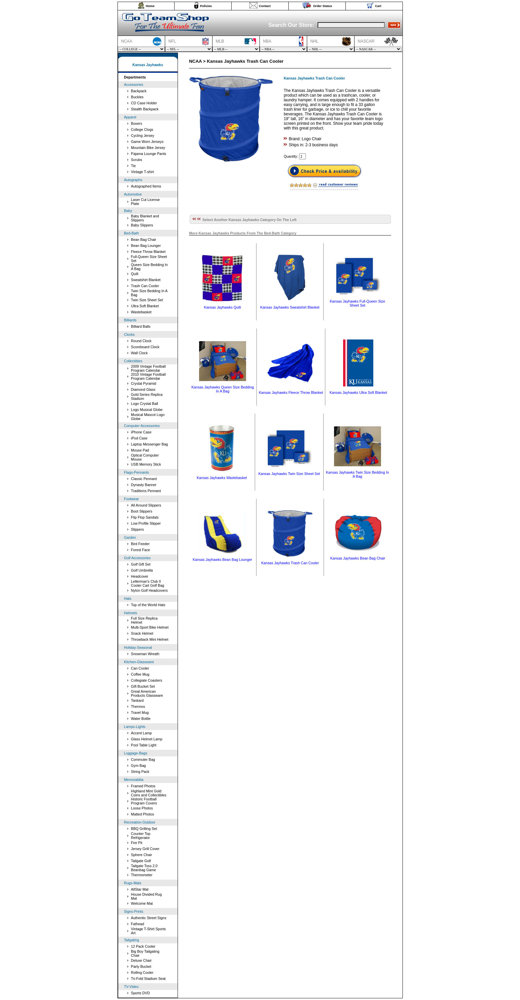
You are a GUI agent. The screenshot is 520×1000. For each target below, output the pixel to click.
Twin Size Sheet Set (147, 300)
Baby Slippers (142, 225)
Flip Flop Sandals (144, 517)
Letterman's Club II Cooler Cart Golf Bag (147, 583)
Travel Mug (140, 712)
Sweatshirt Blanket (145, 280)
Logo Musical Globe (146, 410)
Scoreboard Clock (145, 347)
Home (150, 6)
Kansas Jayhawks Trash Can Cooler (290, 563)
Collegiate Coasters (146, 680)
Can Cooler (140, 668)
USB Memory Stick (146, 464)
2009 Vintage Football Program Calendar (148, 368)
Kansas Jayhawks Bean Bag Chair (357, 558)
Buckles (137, 97)
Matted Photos (142, 814)
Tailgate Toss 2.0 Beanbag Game (144, 868)
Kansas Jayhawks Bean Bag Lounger (222, 560)
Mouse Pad (140, 450)
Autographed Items (146, 186)
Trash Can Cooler (145, 286)
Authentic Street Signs (148, 918)
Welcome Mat (142, 903)
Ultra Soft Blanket (145, 306)
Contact (265, 6)
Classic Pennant (144, 479)
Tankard (137, 700)
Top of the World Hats (148, 605)
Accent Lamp (141, 733)
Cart (378, 6)
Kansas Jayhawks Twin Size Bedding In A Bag (357, 474)
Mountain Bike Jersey (148, 148)
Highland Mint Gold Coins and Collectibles (148, 793)
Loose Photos (142, 808)
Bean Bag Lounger (146, 246)
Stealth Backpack (144, 109)
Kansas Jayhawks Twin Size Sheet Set (289, 474)
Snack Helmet (142, 633)
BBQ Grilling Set (144, 829)
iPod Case (139, 438)
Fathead (137, 924)
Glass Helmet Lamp (146, 739)
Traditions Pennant (146, 491)
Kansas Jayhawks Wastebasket (222, 478)
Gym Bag (138, 766)
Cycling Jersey (142, 136)
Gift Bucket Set (143, 686)
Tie (133, 166)
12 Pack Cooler (143, 946)
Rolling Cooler (142, 972)
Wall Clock (139, 353)
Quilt (134, 274)
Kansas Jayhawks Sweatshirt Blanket (290, 307)
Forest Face (140, 550)
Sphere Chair (141, 855)
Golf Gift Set (140, 564)
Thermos (138, 706)
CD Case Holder (144, 103)
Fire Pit (136, 843)
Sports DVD (140, 993)
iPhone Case (141, 432)
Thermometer (141, 875)
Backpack (138, 91)
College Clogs (142, 129)
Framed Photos (143, 786)
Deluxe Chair (141, 960)
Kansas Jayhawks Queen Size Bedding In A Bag (222, 389)
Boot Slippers (141, 511)
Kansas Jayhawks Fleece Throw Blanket (291, 392)
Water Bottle (140, 719)
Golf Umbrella (142, 570)
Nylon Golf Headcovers (149, 590)
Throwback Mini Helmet (149, 639)
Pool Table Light (143, 745)
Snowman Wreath (145, 654)
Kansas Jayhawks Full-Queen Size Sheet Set (357, 303)
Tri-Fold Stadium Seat (148, 979)
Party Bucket (141, 966)
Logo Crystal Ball (144, 404)
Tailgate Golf (141, 861)
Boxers (136, 123)
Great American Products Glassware (147, 693)
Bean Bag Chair (143, 240)
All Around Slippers (146, 505)
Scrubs (136, 160)
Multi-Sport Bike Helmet (150, 627)
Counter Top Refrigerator (140, 836)
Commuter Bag (143, 759)
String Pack (140, 772)
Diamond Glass (143, 389)
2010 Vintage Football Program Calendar (148, 376)
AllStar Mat (139, 889)
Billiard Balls (140, 326)
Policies (206, 6)
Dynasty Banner (143, 485)
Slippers (137, 529)
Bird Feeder (140, 544)
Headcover (139, 576)
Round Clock (141, 341)
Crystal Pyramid (143, 383)
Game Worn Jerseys (147, 142)
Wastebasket (141, 312)
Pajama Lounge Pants (148, 154)
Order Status (322, 6)
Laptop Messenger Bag (149, 444)
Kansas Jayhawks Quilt (222, 307)
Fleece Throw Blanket (148, 252)
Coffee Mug (140, 674)
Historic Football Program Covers (144, 801)
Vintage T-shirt (142, 172)
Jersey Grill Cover (145, 849)
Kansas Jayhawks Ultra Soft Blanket (358, 392)
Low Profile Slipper (146, 523)
